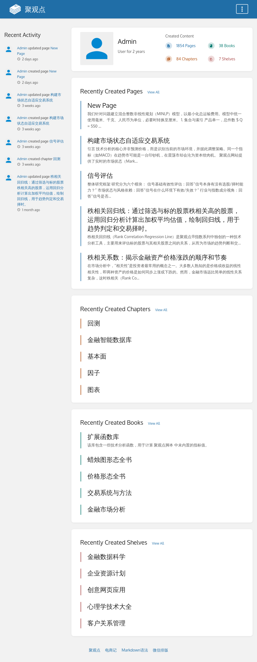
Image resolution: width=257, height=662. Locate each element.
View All (153, 92)
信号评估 (56, 141)
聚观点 (94, 650)
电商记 (111, 650)
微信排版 (160, 650)
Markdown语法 (135, 650)
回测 (56, 159)
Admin (22, 48)
